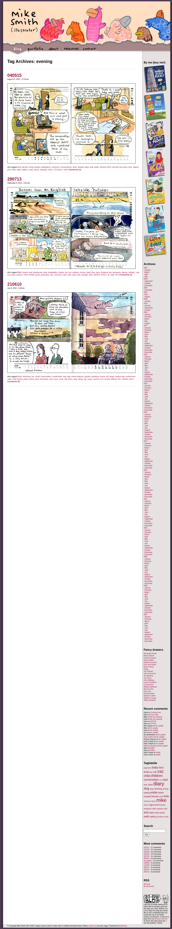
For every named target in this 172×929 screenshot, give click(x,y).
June (146, 339)
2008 (145, 586)
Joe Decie (147, 678)
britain (61, 272)
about (53, 50)
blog (18, 50)
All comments (149, 886)
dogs (152, 789)
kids (166, 796)
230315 (146, 854)
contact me (92, 926)
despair (81, 167)
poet (37, 379)
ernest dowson (77, 376)
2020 (145, 299)
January (148, 270)
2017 (145, 326)
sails (65, 275)
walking (153, 816)
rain (51, 275)
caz (69, 272)
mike (14, 170)
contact (89, 50)
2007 (145, 614)
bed (19, 167)
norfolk (31, 275)
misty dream (17, 379)
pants (37, 275)
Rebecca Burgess (150, 746)
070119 (153, 721)
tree (119, 379)
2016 (145, 354)
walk (112, 275)
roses (55, 379)
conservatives (66, 167)
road (165, 809)
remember (44, 379)
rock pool (58, 275)
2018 (145, 312)
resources (71, 50)
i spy (137, 272)
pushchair (45, 275)
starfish (97, 275)
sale (69, 275)
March (147, 272)
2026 (145, 268)
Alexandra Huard (150, 653)
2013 (145, 441)
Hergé (146, 669)
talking (113, 379)
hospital (147, 796)
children (75, 272)
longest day (120, 376)
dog (91, 167)
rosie (61, 379)
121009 (146, 865)
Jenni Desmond (149, 673)
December (148, 286)
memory (147, 801)
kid (107, 376)
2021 (145, 292)
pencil (157, 805)
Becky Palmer (149, 656)
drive (98, 272)
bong (31, 167)
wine (131, 379)
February (148, 317)
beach (25, 272)
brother (37, 167)
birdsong (26, 376)
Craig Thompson (150, 658)
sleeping (43, 170)
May (146, 277)
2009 (145, 557)
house (102, 376)
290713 (14, 179)
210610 (14, 284)
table (151, 813)
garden (87, 376)
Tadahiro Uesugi (150, 698)
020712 (146, 872)
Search (148, 825)
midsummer (130, 376)
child (147, 776)
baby (155, 767)
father (161, 792)
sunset (107, 379)
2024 (145, 288)
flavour (124, 272)
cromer (83, 272)
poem (31, 379)
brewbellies (53, 272)
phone (163, 805)
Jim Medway (148, 676)
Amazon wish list (160, 919)
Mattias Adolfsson (150, 687)
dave (75, 167)
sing (75, 379)
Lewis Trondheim (150, 682)
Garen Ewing (149, 667)
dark (145, 785)
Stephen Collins (150, 696)
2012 (145, 470)
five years (123, 167)
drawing (158, 789)
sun (101, 379)
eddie (96, 167)
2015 (145, 383)
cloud (37, 376)
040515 (14, 75)
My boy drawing (156, 717)
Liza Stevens (148, 685)
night (19, 170)
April (146, 274)
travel (162, 813)
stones (103, 275)
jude (161, 796)
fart (110, 272)
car (66, 272)
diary (87, 167)
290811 (146, 867)
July (146, 341)
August (147, 297)
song (90, 379)
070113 (146, 850)
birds (20, 376)
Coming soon (156, 712)
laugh (112, 376)
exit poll (115, 167)
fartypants (117, 272)
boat (45, 272)
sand (74, 275)
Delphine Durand (150, 662)
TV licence (58, 170)
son (146, 812)
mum (146, 805)
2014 (145, 412)
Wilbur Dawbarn (150, 700)
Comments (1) (75, 170)
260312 (146, 870)
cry (161, 780)
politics (24, 170)
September (149, 281)
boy (151, 772)
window (125, 379)
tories (50, 170)
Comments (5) (13, 381)
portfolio (36, 50)
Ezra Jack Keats (150, 665)
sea (78, 275)
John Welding (149, 680)
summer (96, 379)
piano (26, 379)
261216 (146, 856)
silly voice (68, 379)
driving (165, 789)
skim (91, 275)
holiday (131, 272)
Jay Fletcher (148, 671)
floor (130, 167)
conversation (46, 376)
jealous (20, 275)
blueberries (37, 272)
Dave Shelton (149, 660)
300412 (146, 858)
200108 (146, 852)
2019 (145, 303)
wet (116, 275)
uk (108, 275)
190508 (146, 863)
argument (147, 768)
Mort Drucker (149, 689)
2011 (145, 499)
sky (85, 379)
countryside (57, 376)
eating (147, 792)
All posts (147, 884)
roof (50, 379)
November (148, 350)
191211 (146, 847)
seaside (84, 275)
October (148, 283)
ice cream (11, 275)
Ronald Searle (149, 693)
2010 (145, 528)
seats (30, 170)
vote (65, 170)
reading (160, 809)
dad (64, 376)
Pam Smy (147, 691)
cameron (55, 167)
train (157, 813)
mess (153, 801)
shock (36, 170)
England (104, 272)
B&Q (20, 272)
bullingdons (46, 167)
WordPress (122, 926)
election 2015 (105, 167)
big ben (25, 167)
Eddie (152, 748)
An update (159, 726)
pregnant (148, 808)
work (166, 816)
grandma (95, 376)
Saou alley (154, 715)
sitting (80, 379)
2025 (145, 279)
